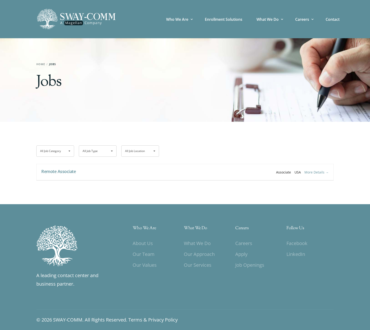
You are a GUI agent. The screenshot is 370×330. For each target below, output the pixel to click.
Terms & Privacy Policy (153, 320)
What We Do (195, 228)
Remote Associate (58, 171)
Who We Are (144, 228)
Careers (242, 228)
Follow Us (295, 228)
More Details (316, 172)
